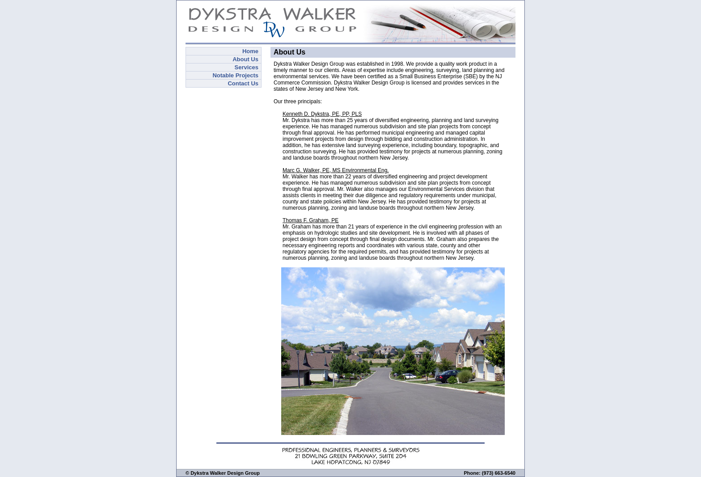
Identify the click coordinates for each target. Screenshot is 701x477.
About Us (245, 59)
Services (247, 67)
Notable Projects (235, 75)
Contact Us (243, 83)
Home (250, 51)
